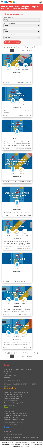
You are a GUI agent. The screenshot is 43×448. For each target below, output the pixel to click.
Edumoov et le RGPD (11, 418)
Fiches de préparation (11, 399)
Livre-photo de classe (11, 401)
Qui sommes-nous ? (10, 376)
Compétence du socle (9, 34)
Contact (6, 373)
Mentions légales (10, 411)
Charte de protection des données (15, 415)
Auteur (5, 29)
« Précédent (8, 47)
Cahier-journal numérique (13, 397)
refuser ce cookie (25, 446)
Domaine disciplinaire (9, 23)
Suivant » (29, 50)
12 (17, 50)
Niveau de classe (8, 17)
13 (23, 50)
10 (37, 47)
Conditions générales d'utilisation (15, 413)
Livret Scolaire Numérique (13, 394)
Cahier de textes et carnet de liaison (16, 392)
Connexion (7, 431)
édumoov (7, 378)
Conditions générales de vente (14, 420)
